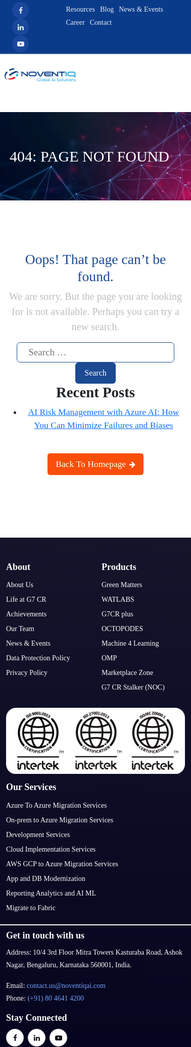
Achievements (26, 614)
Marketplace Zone (127, 672)
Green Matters (122, 585)
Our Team (20, 629)
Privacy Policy (26, 672)
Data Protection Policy (38, 658)
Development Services (38, 835)
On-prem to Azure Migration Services (59, 820)
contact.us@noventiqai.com (66, 985)
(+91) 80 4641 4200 (55, 998)
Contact (101, 22)
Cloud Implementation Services (51, 849)
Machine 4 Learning (130, 643)
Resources (80, 9)
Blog (107, 9)
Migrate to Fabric (31, 908)
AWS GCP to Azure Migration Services (62, 864)
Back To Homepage (95, 464)
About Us (19, 585)
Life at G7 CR (26, 599)
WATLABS (118, 599)
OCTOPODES (122, 629)
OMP (109, 658)
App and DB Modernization (45, 878)
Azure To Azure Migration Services (56, 805)
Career (75, 22)
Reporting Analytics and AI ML (51, 893)
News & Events (141, 9)
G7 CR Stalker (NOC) (133, 687)
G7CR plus (117, 614)
